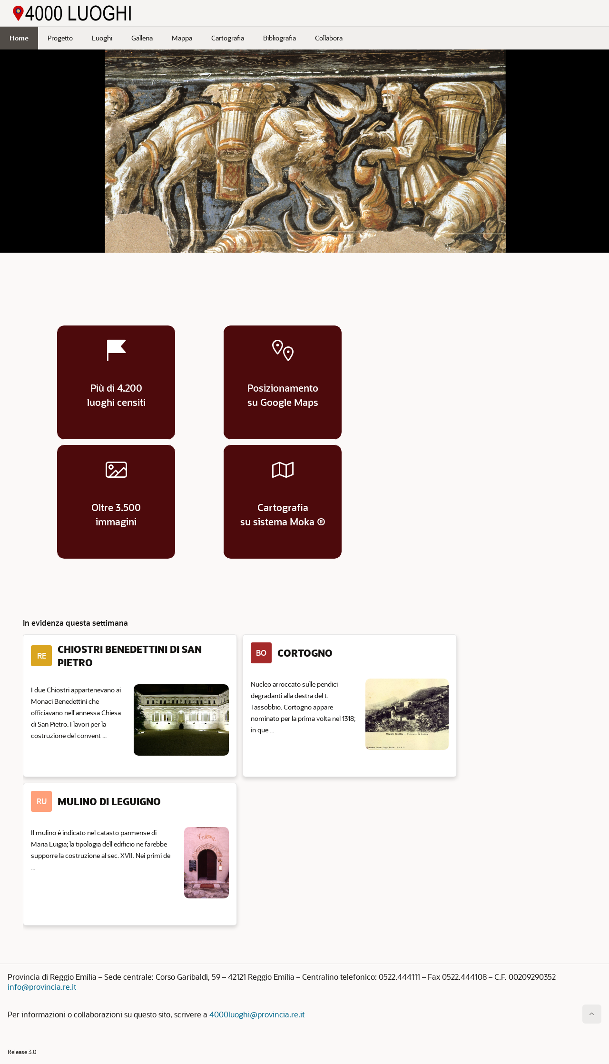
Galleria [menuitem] (142, 37)
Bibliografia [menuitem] (279, 37)
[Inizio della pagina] (591, 1014)
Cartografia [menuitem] (227, 37)
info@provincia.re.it (42, 987)
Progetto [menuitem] (60, 37)
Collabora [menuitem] (329, 37)
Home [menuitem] (19, 37)
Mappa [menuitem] (182, 37)
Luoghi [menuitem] (102, 37)
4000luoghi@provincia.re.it (256, 1014)
